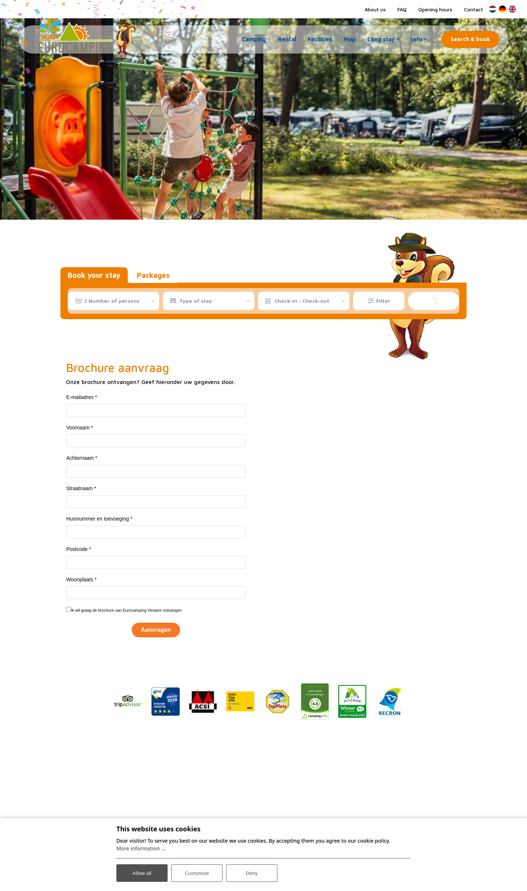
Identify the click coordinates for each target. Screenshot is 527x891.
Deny (252, 872)
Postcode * (78, 549)
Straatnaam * (81, 488)
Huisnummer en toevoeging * (99, 519)
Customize (197, 872)
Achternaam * (81, 458)
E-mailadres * (81, 397)
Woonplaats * (81, 579)
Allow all (142, 872)
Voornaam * (79, 427)
